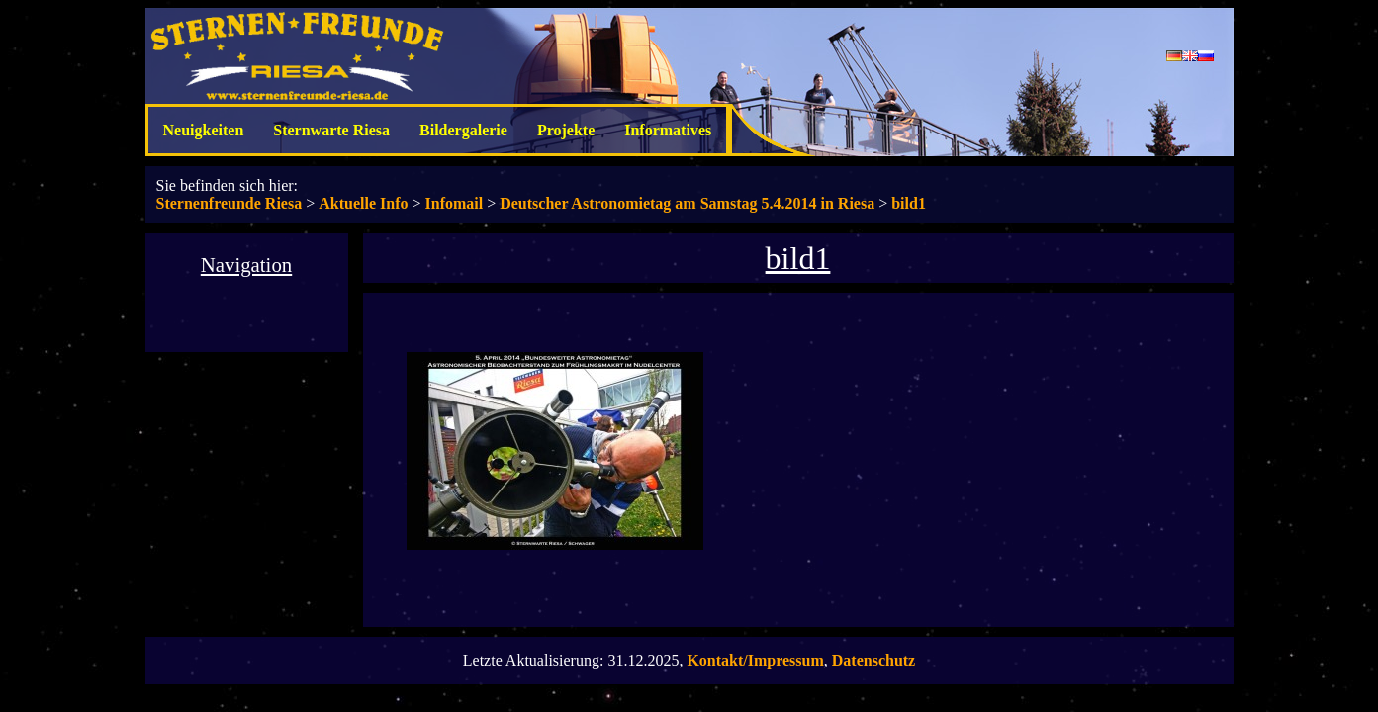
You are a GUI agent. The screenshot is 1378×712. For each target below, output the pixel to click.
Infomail (454, 203)
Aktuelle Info (363, 203)
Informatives (667, 130)
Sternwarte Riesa (331, 130)
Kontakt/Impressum (755, 660)
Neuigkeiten (203, 130)
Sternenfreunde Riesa (229, 203)
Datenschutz (873, 660)
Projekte (566, 130)
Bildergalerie (463, 130)
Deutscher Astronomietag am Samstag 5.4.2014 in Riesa (687, 203)
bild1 (908, 203)
